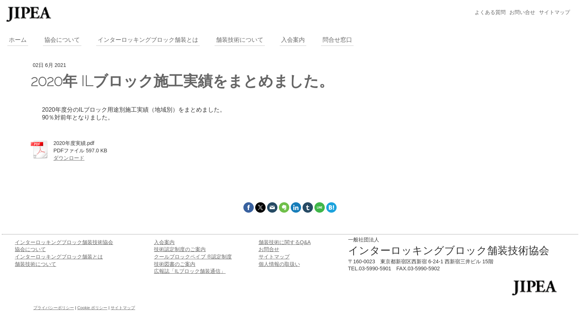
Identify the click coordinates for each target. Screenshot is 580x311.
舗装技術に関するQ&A (285, 242)
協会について (30, 249)
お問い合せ (522, 12)
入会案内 (164, 242)
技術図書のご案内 (174, 264)
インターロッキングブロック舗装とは (59, 257)
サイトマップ (554, 12)
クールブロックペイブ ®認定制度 (193, 257)
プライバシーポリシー (53, 307)
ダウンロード (68, 158)
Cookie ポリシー (92, 307)
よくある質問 (490, 12)
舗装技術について (35, 264)
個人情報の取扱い (279, 264)
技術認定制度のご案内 (180, 249)
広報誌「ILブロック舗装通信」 (190, 271)
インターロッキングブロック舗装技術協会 (64, 242)
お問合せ (269, 249)
